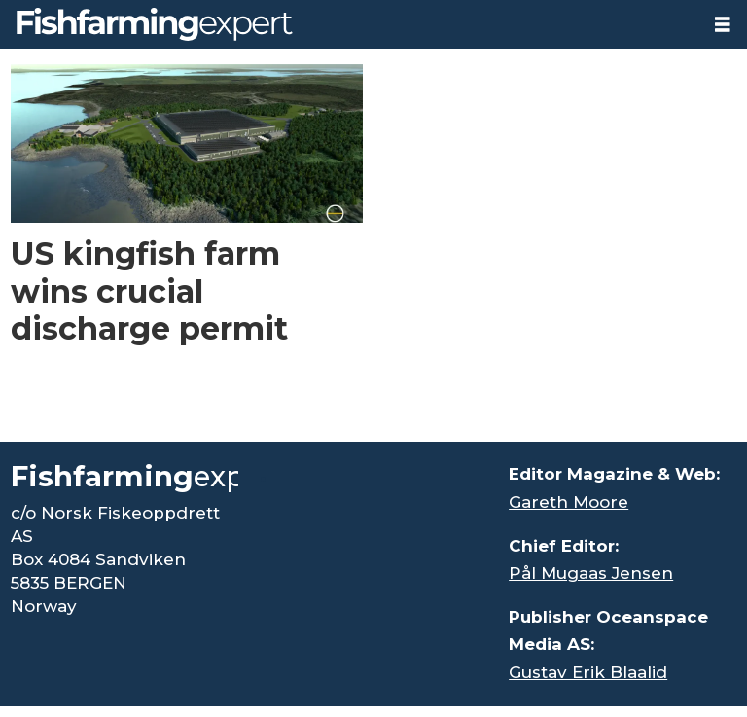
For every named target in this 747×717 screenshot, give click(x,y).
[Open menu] (722, 25)
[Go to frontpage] (155, 24)
